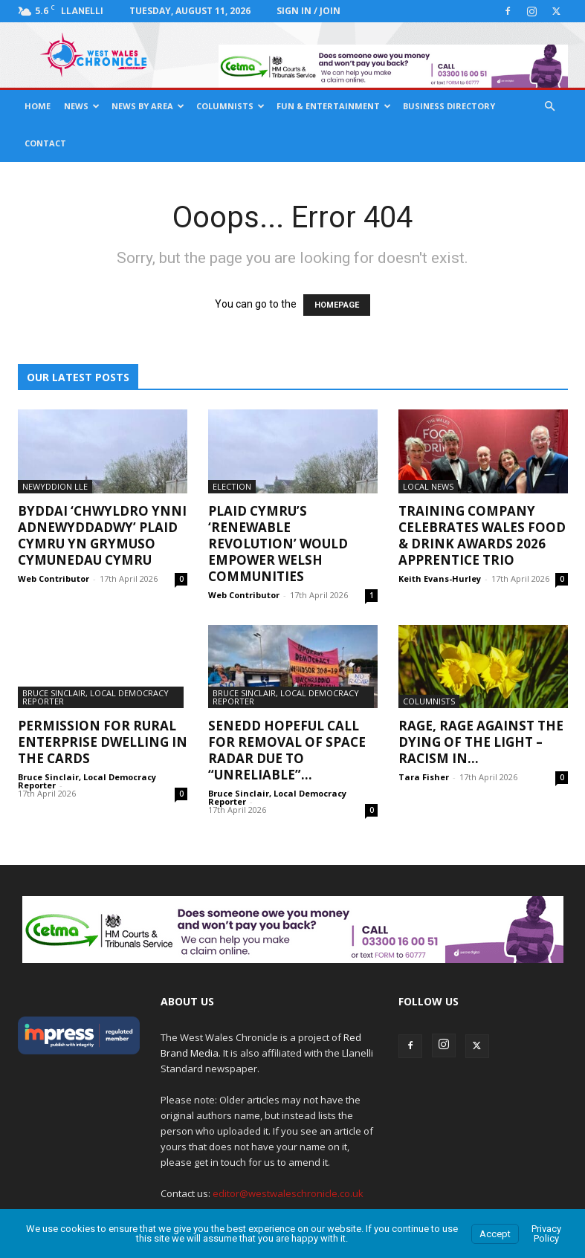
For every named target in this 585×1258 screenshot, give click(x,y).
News (82, 105)
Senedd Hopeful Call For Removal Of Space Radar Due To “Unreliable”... (287, 750)
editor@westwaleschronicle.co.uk (288, 1193)
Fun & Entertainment (334, 105)
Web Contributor (53, 578)
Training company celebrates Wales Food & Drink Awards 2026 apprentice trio (482, 535)
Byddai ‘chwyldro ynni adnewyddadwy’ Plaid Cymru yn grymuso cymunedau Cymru (102, 535)
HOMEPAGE (336, 305)
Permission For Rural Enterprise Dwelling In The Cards (102, 742)
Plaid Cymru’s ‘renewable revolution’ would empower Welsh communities (278, 543)
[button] (550, 107)
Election (232, 486)
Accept (495, 1233)
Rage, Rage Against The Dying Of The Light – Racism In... (480, 742)
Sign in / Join (308, 10)
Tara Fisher (423, 776)
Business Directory (449, 105)
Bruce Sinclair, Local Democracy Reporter (95, 697)
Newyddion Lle (55, 486)
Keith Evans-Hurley (439, 578)
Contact (45, 143)
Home (38, 105)
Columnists (230, 105)
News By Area (147, 105)
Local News (428, 486)
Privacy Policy (546, 1233)
